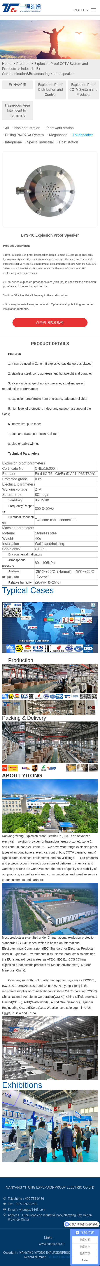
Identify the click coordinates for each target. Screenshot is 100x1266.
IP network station (59, 128)
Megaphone (57, 135)
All (6, 128)
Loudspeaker (64, 74)
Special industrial (39, 142)
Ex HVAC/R (17, 85)
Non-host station (26, 128)
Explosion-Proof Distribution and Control (50, 90)
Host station (67, 142)
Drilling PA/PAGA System (23, 135)
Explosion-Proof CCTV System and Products (83, 90)
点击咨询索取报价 (50, 322)
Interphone (12, 142)
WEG (20, 7)
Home (6, 64)
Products (23, 64)
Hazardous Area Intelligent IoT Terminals (17, 110)
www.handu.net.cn (51, 1244)
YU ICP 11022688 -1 (62, 1257)
